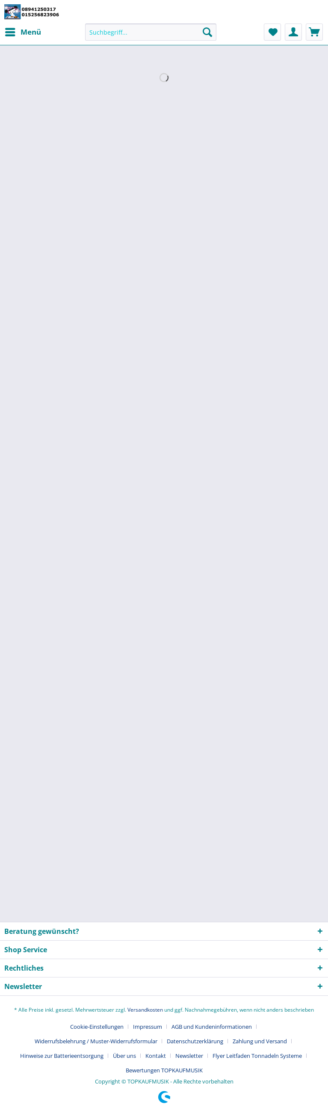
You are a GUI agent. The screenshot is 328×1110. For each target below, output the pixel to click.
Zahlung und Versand (260, 1041)
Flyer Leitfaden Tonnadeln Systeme (257, 1056)
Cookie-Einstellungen (97, 1026)
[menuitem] (22, 32)
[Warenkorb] (314, 32)
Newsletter (189, 1056)
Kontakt (155, 1056)
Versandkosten (145, 1009)
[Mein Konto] (293, 32)
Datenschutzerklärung (195, 1041)
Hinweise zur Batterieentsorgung (61, 1056)
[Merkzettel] (272, 32)
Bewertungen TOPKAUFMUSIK (164, 1070)
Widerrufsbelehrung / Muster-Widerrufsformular (96, 1041)
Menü (23, 31)
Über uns (124, 1056)
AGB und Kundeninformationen (211, 1026)
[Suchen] (207, 32)
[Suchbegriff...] (150, 32)
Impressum (147, 1026)
